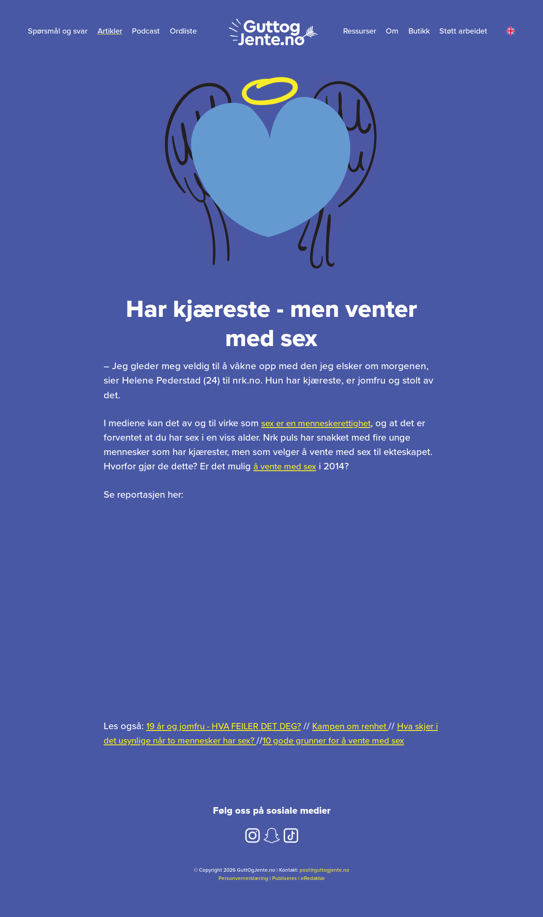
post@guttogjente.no (324, 884)
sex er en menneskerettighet (320, 423)
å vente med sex (288, 466)
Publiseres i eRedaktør (298, 892)
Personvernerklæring (243, 892)
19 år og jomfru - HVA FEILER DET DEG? (231, 726)
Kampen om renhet (370, 726)
